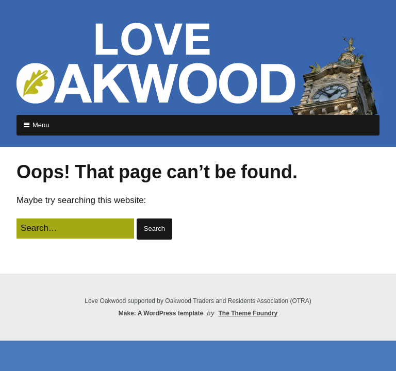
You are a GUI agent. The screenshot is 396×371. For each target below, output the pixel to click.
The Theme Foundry (247, 313)
